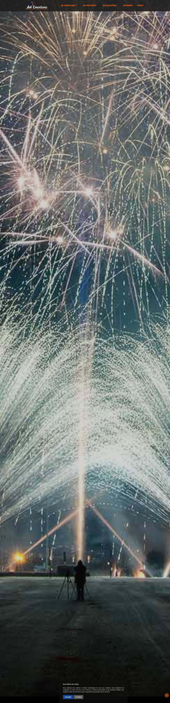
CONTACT (140, 5)
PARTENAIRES (128, 5)
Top (167, 695)
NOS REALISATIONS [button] (110, 5)
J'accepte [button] (68, 697)
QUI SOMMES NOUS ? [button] (69, 5)
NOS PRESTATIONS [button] (90, 5)
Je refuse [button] (78, 697)
